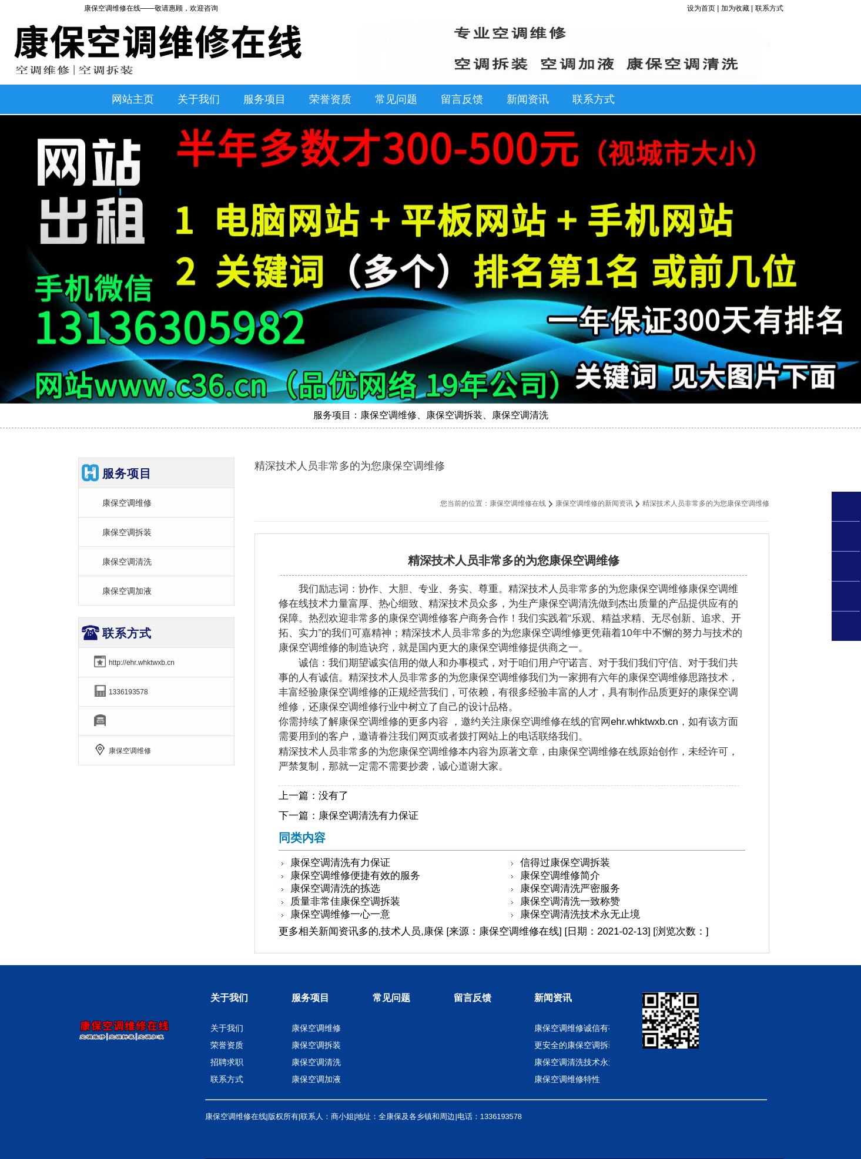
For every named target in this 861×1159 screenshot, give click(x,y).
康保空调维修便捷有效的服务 (355, 875)
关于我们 (229, 998)
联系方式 (769, 8)
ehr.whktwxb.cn (644, 721)
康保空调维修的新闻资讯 (594, 503)
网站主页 (133, 99)
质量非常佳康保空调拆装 (345, 901)
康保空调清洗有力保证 (368, 815)
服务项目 (310, 998)
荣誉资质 (226, 1045)
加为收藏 (735, 8)
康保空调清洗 (127, 561)
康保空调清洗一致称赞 (570, 901)
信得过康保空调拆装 (565, 862)
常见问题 (391, 998)
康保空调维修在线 (518, 503)
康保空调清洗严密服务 (570, 888)
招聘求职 (226, 1062)
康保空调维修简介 (560, 875)
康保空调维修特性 (567, 1079)
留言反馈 (472, 998)
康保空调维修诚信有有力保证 (587, 1028)
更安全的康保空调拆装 (575, 1045)
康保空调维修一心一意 (340, 914)
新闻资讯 (339, 931)
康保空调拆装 (127, 532)
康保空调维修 (127, 503)
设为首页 (701, 8)
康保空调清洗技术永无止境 (580, 914)
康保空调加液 (127, 591)
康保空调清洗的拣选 (335, 888)
